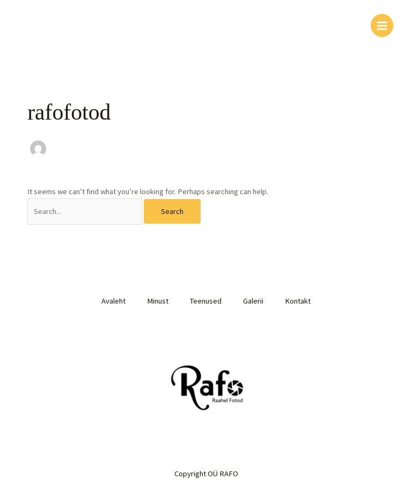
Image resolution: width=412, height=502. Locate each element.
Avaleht (113, 301)
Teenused (206, 301)
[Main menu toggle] (382, 25)
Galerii (253, 301)
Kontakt (298, 301)
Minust (157, 301)
